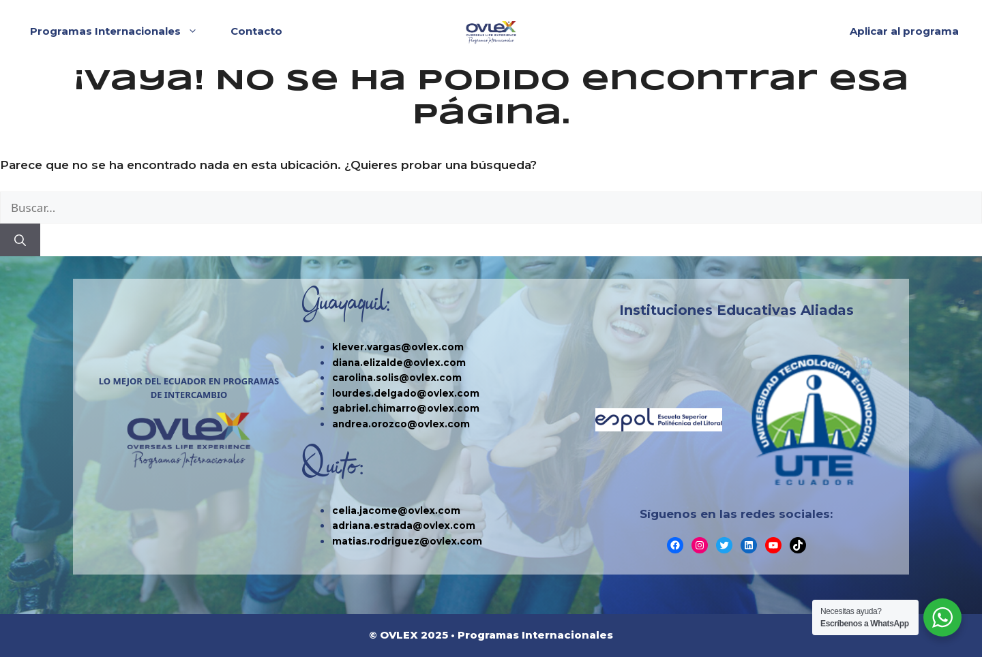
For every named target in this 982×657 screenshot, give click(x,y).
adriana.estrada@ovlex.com (403, 525)
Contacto (256, 31)
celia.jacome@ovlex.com (396, 510)
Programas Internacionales (120, 31)
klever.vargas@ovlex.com (398, 346)
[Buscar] (20, 240)
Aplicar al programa (904, 31)
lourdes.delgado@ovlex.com (405, 393)
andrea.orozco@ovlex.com (401, 423)
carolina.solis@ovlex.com (397, 377)
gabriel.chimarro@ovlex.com (405, 408)
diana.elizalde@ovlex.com (399, 362)
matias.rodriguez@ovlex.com (407, 541)
